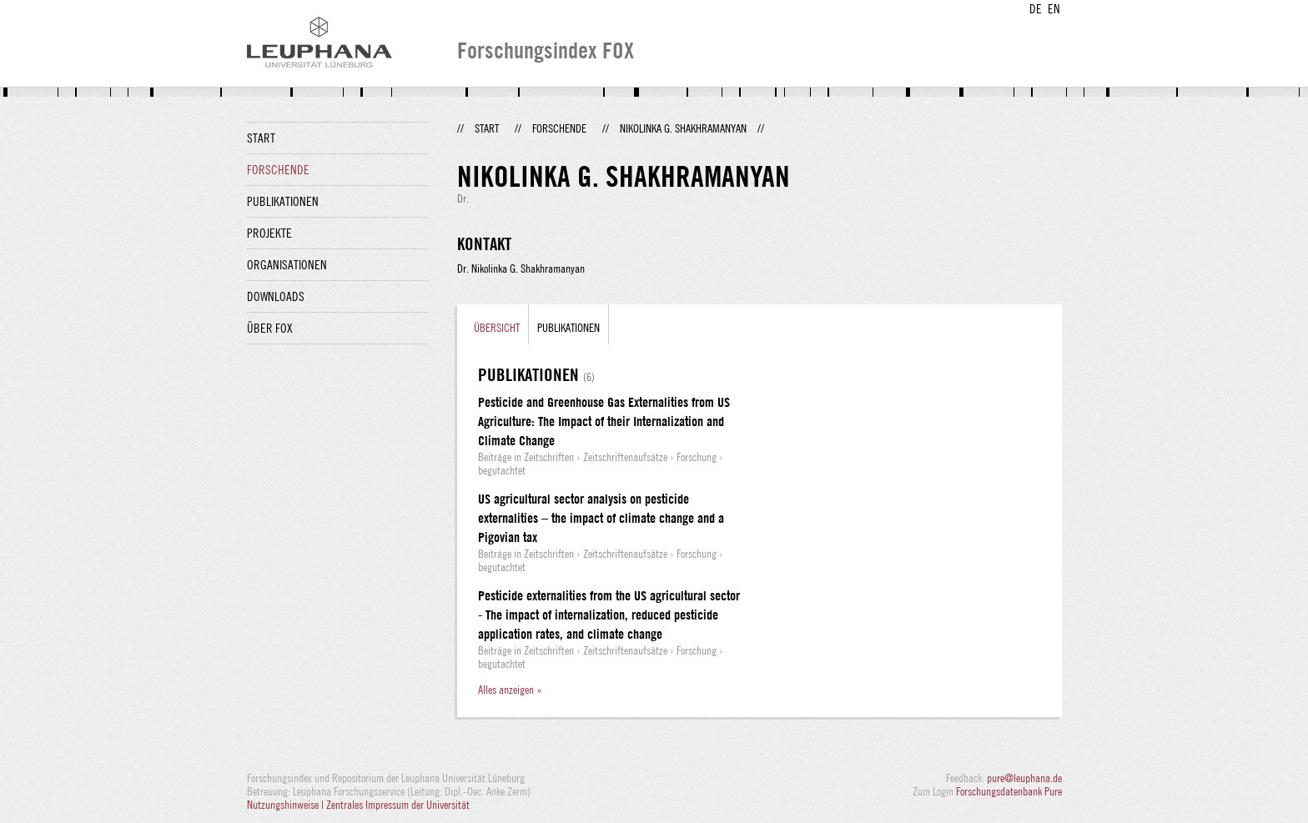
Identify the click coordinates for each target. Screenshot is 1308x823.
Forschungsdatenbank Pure (1009, 791)
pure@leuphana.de (1024, 778)
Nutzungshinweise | (286, 804)
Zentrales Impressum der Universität (398, 804)
